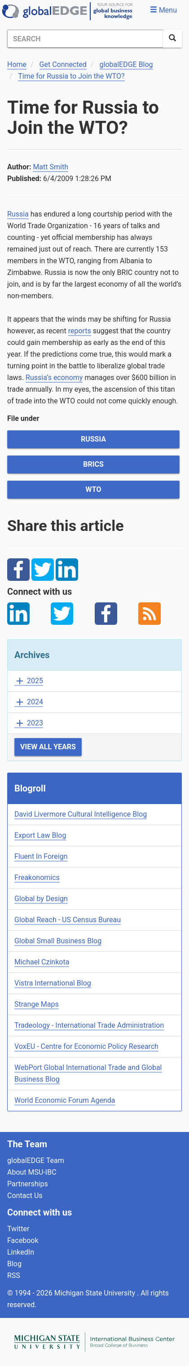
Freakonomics (37, 877)
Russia (18, 214)
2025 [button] (28, 681)
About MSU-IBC (32, 1172)
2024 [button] (28, 702)
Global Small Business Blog (57, 941)
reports (79, 331)
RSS (13, 1275)
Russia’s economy (54, 377)
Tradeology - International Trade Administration (89, 1025)
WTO (93, 489)
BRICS (93, 464)
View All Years (48, 747)
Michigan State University (95, 1293)
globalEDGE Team (35, 1160)
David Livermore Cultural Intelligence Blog (80, 814)
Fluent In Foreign (41, 856)
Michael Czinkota (41, 962)
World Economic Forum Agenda (64, 1100)
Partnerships (27, 1184)
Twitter (18, 1229)
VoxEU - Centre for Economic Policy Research (86, 1046)
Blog (14, 1264)
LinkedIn (20, 1252)
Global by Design (41, 898)
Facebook (22, 1240)
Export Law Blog (40, 835)
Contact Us (25, 1195)
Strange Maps (36, 1004)
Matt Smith (50, 167)
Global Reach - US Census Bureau (67, 919)
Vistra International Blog (52, 983)
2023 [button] (28, 723)
